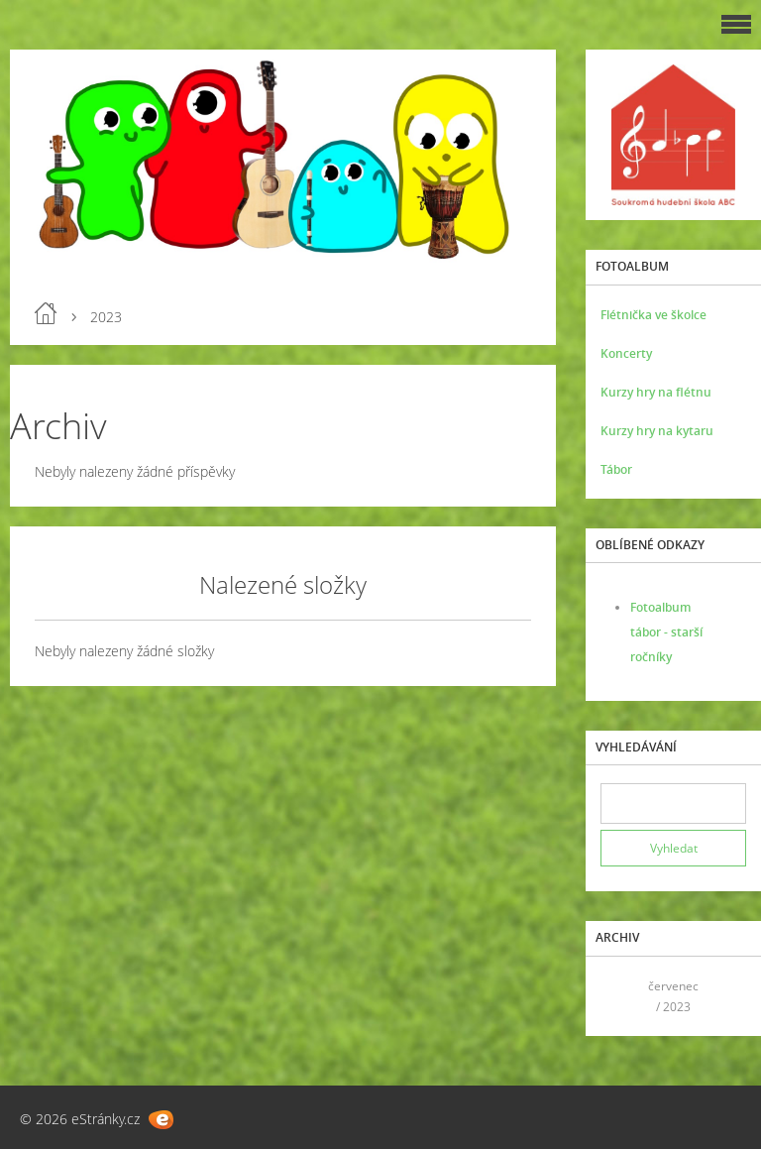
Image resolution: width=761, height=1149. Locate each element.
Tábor (616, 469)
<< (622, 995)
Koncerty (626, 353)
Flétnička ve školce (653, 314)
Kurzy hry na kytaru (656, 430)
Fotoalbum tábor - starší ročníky (666, 632)
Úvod (45, 313)
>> (724, 995)
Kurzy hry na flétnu (655, 392)
